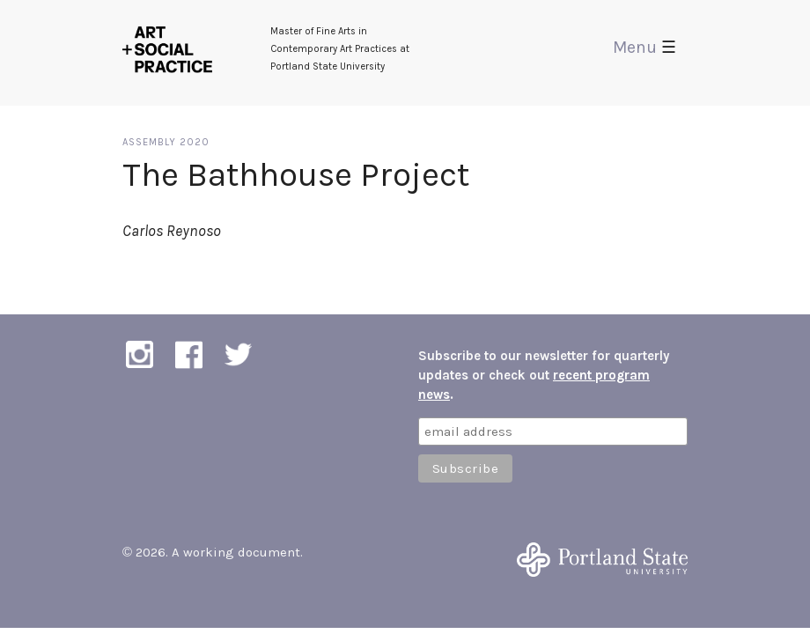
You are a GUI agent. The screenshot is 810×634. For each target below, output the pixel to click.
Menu (644, 47)
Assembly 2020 (166, 142)
